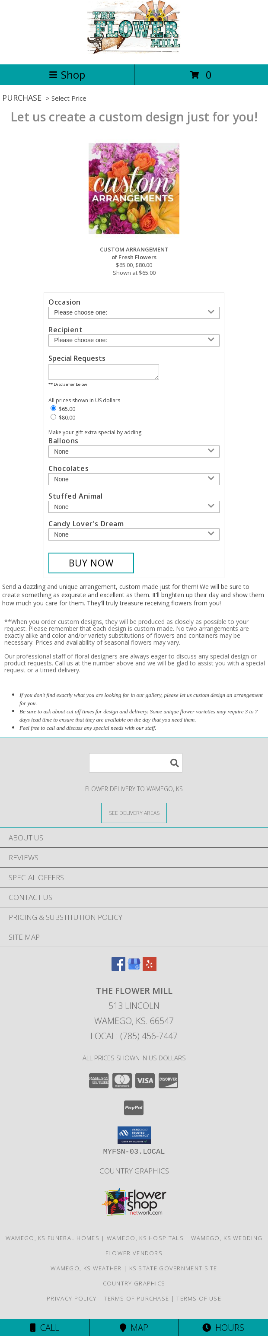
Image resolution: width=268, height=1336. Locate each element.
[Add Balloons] (133, 454)
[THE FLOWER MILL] (134, 52)
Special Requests (76, 358)
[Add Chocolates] (133, 482)
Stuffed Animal (75, 498)
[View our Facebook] (118, 971)
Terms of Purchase (136, 1301)
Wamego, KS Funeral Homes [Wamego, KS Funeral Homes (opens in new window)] (52, 1240)
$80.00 (63, 420)
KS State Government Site (173, 1271)
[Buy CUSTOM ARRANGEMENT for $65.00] (91, 565)
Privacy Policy (71, 1301)
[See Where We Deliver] (134, 815)
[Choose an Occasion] (133, 313)
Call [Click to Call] (44, 1327)
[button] (134, 1137)
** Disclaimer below (67, 387)
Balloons (63, 443)
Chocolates (68, 471)
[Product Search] (135, 765)
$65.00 (63, 411)
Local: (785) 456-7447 (134, 1038)
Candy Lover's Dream (86, 526)
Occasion (64, 302)
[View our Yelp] (149, 971)
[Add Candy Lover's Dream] (133, 537)
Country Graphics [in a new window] (134, 1173)
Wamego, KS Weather (86, 1271)
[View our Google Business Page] (134, 971)
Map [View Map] (134, 1327)
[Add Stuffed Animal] (133, 509)
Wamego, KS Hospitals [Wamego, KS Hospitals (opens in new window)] (145, 1240)
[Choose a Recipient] (133, 340)
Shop (67, 74)
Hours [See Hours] (223, 1327)
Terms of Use (198, 1301)
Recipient (65, 329)
